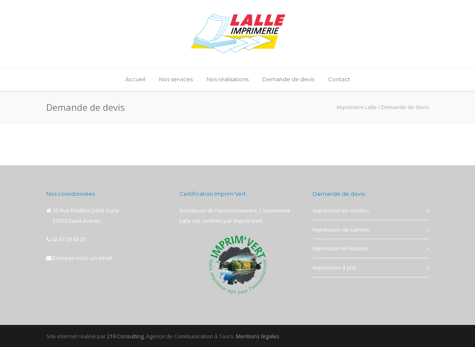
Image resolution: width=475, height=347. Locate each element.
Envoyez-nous (71, 258)
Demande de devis (288, 79)
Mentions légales (257, 336)
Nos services (176, 79)
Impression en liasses (340, 248)
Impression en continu (341, 210)
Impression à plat (334, 267)
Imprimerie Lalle (357, 107)
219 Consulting (125, 336)
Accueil (135, 79)
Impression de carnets (341, 229)
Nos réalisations (227, 79)
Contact (339, 79)
